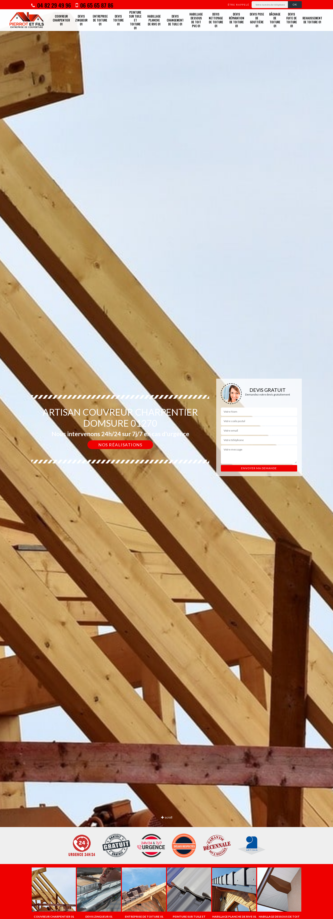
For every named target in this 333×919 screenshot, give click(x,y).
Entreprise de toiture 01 (100, 20)
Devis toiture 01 (118, 20)
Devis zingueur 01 (81, 20)
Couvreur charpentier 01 (61, 20)
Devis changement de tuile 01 (175, 20)
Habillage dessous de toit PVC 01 (196, 20)
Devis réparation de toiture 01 (236, 20)
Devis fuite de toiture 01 (291, 20)
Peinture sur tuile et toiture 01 (135, 20)
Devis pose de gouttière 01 (257, 20)
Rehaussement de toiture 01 (312, 20)
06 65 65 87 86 (94, 5)
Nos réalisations (120, 444)
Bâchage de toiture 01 (275, 20)
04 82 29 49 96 (51, 5)
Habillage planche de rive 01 (154, 20)
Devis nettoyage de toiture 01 (216, 20)
